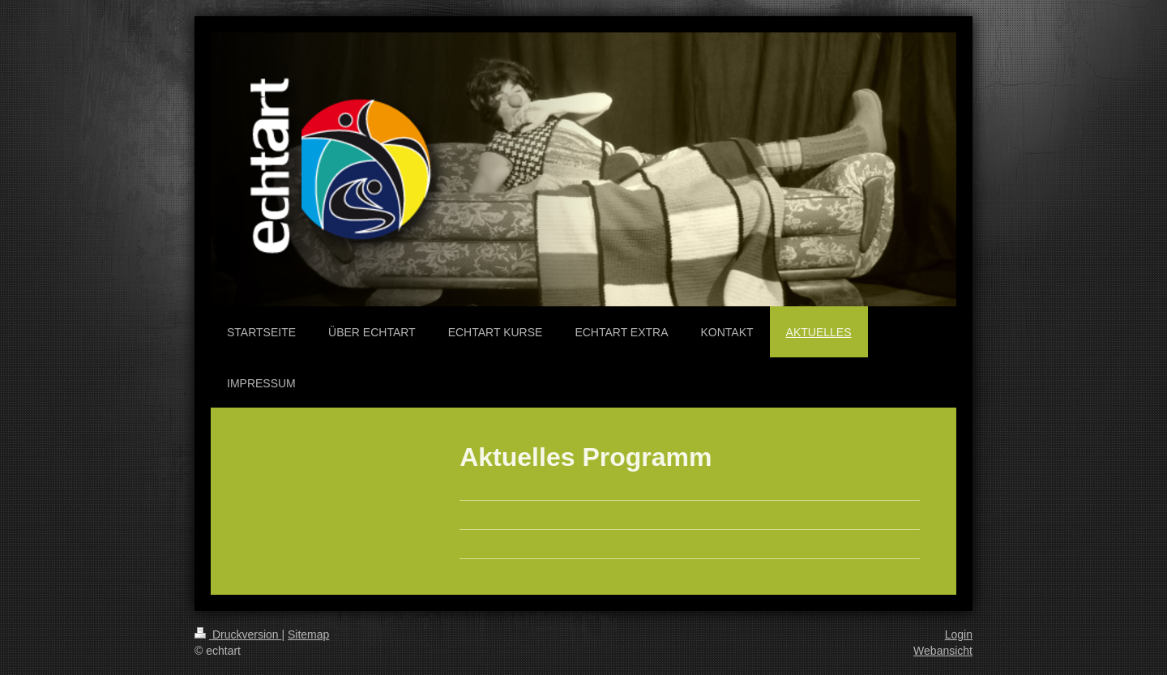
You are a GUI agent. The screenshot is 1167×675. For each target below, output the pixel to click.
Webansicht (942, 650)
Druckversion (237, 634)
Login (958, 634)
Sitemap (308, 634)
